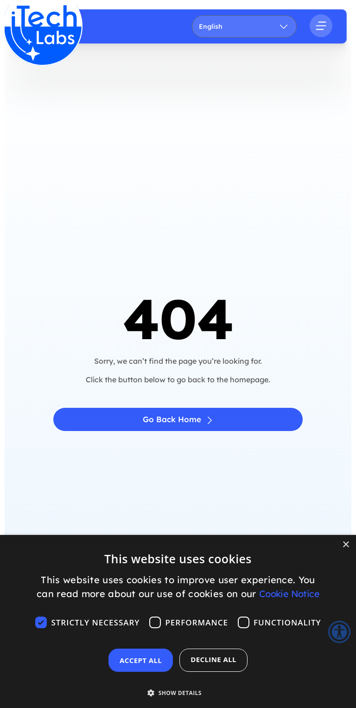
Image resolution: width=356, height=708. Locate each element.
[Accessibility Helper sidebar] (339, 632)
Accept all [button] (141, 660)
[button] (178, 688)
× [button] (345, 544)
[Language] (244, 26)
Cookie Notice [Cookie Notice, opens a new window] (289, 593)
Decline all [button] (213, 659)
